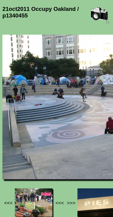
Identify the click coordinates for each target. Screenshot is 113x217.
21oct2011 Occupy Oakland (36, 165)
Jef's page (13, 162)
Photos (35, 162)
